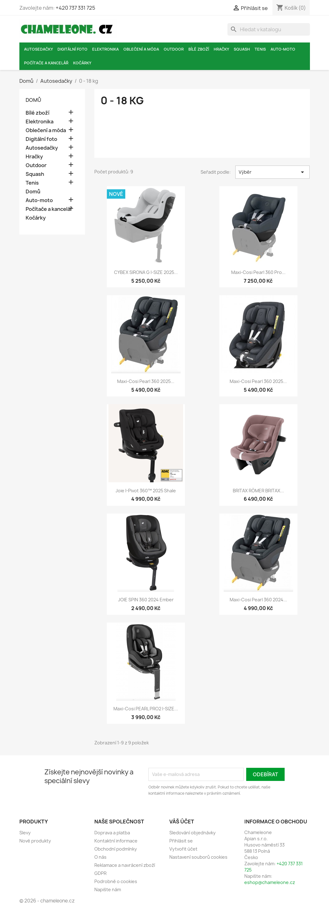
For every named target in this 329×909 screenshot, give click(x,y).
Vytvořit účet (183, 849)
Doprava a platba (112, 833)
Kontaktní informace (115, 841)
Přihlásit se (181, 841)
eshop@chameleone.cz (269, 882)
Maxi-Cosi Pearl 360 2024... (258, 600)
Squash (242, 49)
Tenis (260, 49)
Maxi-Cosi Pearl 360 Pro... (258, 272)
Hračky (221, 49)
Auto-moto (283, 49)
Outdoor (174, 49)
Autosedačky (38, 49)
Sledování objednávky (192, 833)
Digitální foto (72, 49)
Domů (33, 100)
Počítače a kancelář (46, 63)
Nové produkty (35, 841)
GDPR (100, 873)
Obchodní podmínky (115, 849)
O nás (100, 857)
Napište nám (107, 889)
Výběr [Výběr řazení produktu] (273, 172)
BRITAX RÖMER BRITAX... (258, 491)
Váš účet (181, 821)
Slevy (25, 833)
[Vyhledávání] (268, 29)
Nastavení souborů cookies (198, 857)
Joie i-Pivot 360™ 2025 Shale (146, 491)
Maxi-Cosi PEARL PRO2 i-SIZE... (145, 709)
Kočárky (82, 63)
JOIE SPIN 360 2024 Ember (146, 600)
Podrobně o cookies (115, 881)
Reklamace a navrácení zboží (124, 865)
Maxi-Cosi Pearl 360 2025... (145, 381)
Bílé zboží (198, 49)
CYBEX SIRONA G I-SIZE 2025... (146, 272)
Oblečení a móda (141, 49)
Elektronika (105, 49)
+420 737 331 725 (75, 7)
